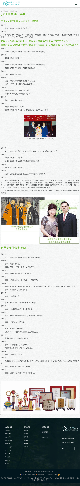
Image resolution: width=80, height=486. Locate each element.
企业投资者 (8, 450)
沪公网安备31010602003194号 (46, 474)
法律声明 (7, 453)
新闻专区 (45, 437)
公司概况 (7, 430)
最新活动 (26, 440)
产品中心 (7, 460)
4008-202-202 (70, 438)
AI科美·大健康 (8, 440)
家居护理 (26, 447)
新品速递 (26, 430)
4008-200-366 (70, 443)
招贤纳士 (7, 443)
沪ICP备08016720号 (27, 474)
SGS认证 (7, 463)
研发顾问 (7, 457)
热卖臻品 (26, 437)
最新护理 (26, 433)
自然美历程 (8, 437)
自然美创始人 (8, 433)
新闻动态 (26, 443)
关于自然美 (4, 11)
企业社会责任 (8, 447)
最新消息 (45, 432)
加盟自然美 (45, 427)
